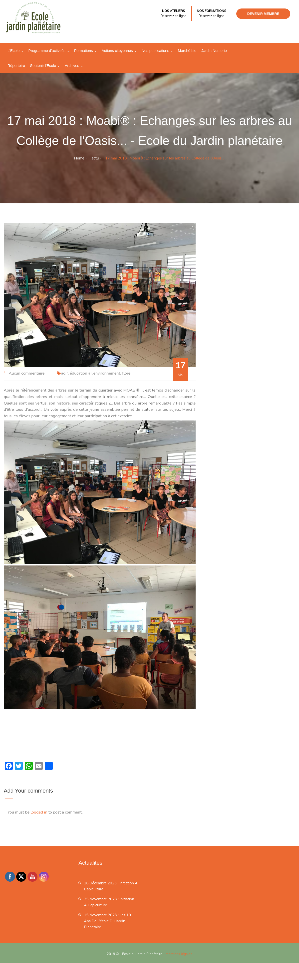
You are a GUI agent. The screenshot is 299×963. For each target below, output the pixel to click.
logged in (38, 812)
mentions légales (179, 954)
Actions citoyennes (117, 50)
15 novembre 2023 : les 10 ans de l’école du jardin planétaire (107, 921)
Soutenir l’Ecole (43, 65)
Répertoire (16, 65)
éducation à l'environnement (95, 373)
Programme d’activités (46, 50)
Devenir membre (263, 14)
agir (64, 373)
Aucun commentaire (26, 373)
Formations (83, 50)
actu (95, 158)
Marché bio (187, 50)
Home (79, 158)
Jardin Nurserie (214, 50)
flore (126, 373)
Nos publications (155, 50)
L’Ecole (13, 50)
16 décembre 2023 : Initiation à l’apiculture (110, 886)
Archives (72, 65)
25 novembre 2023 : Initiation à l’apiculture (109, 902)
